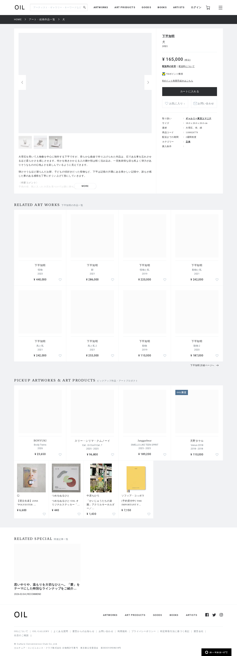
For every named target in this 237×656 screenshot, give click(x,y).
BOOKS (162, 7)
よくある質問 (61, 631)
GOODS (146, 7)
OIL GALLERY (40, 631)
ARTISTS (178, 7)
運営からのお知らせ (83, 631)
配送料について (187, 66)
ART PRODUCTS (124, 7)
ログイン (196, 7)
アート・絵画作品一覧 (42, 19)
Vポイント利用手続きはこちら (177, 80)
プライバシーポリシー (143, 631)
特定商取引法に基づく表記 (174, 631)
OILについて (21, 631)
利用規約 (122, 631)
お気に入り (177, 103)
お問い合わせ (206, 103)
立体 (188, 141)
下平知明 (168, 36)
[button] (148, 82)
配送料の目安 (169, 66)
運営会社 (198, 631)
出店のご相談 (21, 635)
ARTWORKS (101, 7)
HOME (18, 19)
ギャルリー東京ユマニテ (198, 118)
